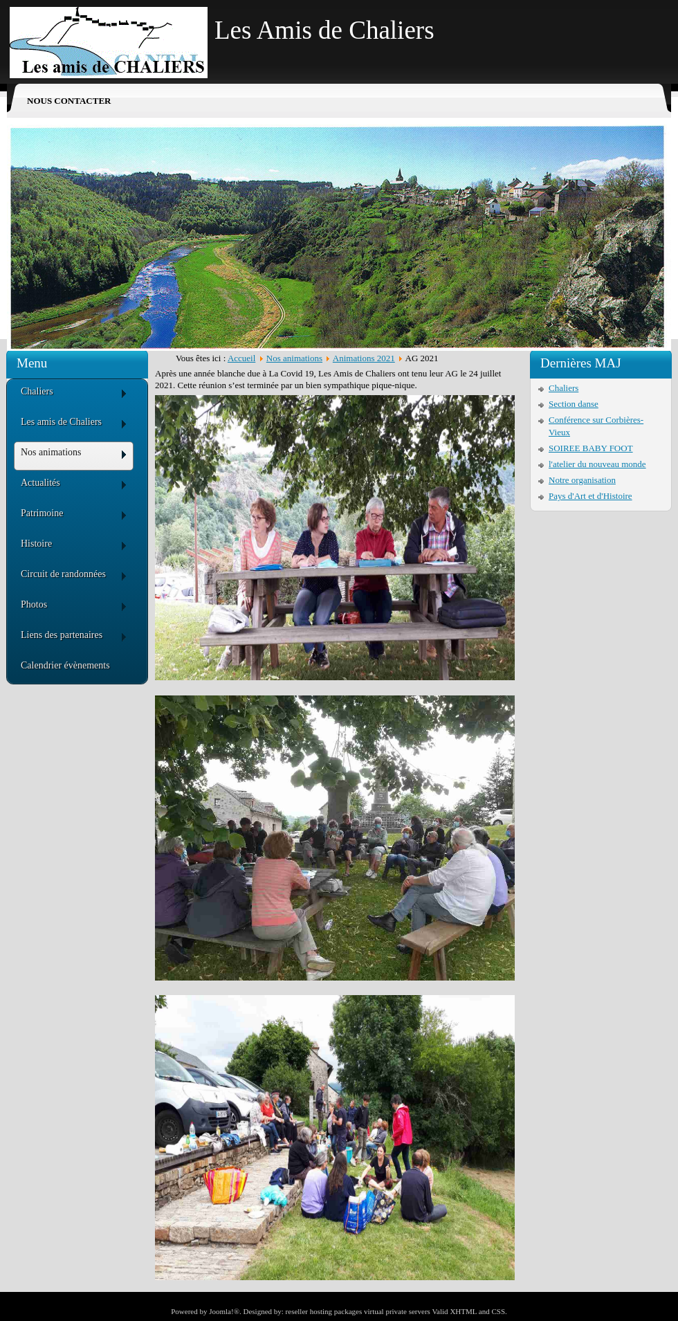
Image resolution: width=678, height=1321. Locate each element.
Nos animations (294, 358)
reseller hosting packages (324, 1311)
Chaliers (563, 388)
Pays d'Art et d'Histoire (590, 496)
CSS (498, 1311)
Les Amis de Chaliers (324, 30)
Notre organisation (582, 480)
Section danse (573, 404)
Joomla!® (224, 1311)
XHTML (463, 1311)
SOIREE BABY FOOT (591, 448)
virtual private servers (397, 1311)
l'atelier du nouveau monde (597, 464)
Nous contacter (69, 100)
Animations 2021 (364, 358)
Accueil (241, 358)
